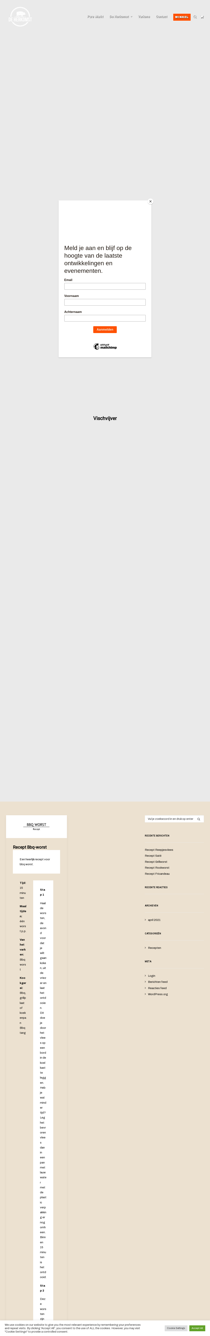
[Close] (150, 201)
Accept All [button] (197, 1328)
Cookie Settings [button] (176, 1328)
